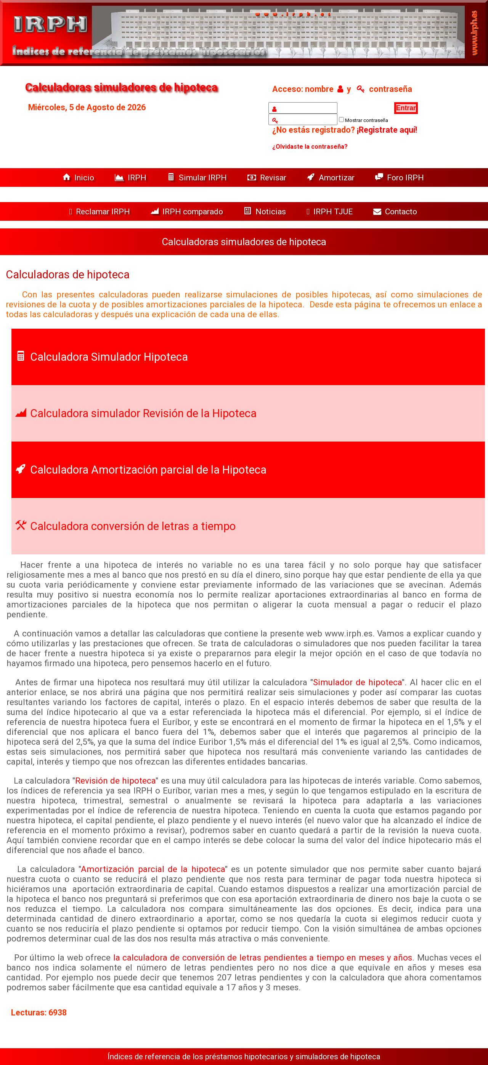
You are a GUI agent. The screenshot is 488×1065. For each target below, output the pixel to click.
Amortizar (331, 177)
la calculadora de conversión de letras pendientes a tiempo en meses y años (262, 957)
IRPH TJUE (331, 211)
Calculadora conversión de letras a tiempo (125, 526)
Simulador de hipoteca (357, 682)
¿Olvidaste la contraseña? (310, 146)
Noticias (266, 211)
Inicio (79, 177)
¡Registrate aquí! (387, 130)
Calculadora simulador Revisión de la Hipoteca (136, 413)
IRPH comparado (188, 211)
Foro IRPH (401, 177)
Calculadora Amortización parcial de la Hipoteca (140, 469)
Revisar (267, 177)
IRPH (131, 177)
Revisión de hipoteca (115, 780)
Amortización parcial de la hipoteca (153, 869)
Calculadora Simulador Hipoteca (101, 356)
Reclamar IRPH (100, 211)
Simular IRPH (198, 177)
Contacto (397, 211)
